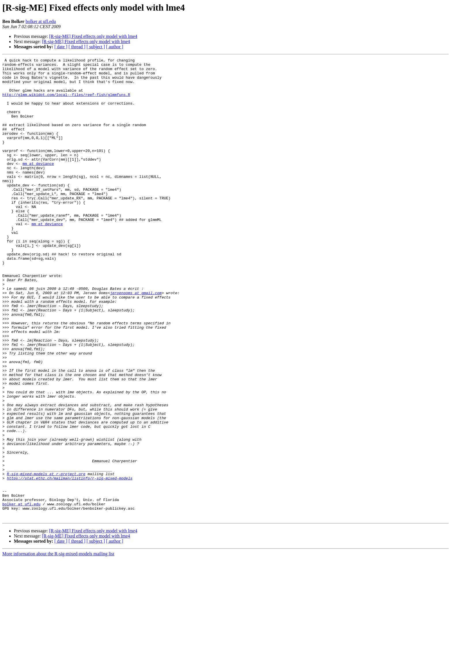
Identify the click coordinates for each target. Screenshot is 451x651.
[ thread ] (76, 46)
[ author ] (114, 46)
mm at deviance (38, 185)
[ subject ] (96, 46)
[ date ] (60, 46)
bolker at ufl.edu (41, 21)
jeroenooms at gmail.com (135, 340)
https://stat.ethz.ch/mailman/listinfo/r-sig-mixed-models (70, 562)
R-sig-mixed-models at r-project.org (46, 557)
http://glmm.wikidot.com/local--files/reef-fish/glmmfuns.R (66, 102)
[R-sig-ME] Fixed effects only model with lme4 (93, 36)
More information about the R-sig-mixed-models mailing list (58, 646)
